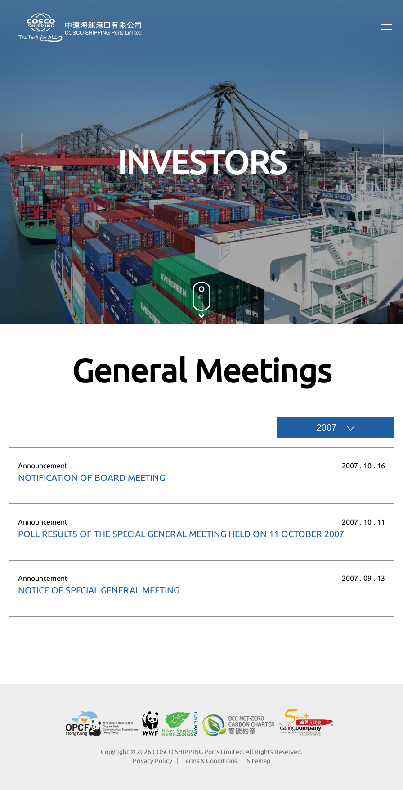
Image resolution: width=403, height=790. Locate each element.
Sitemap (258, 760)
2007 (336, 427)
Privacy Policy (152, 760)
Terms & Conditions (209, 760)
